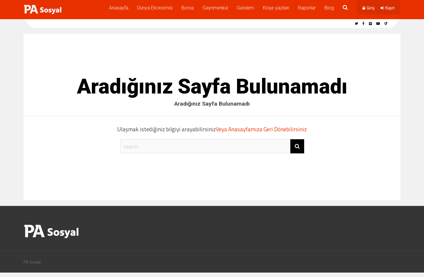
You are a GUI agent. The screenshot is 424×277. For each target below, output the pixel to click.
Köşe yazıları (276, 8)
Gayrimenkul (215, 8)
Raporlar (307, 8)
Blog (329, 8)
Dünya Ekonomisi (155, 8)
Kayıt (390, 8)
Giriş (371, 8)
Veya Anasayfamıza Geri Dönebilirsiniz (261, 129)
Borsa (187, 8)
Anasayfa (118, 8)
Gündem (245, 8)
